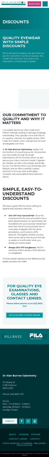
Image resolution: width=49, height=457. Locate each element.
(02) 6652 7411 (17, 394)
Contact (9, 421)
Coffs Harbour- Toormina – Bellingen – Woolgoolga (24, 444)
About (12, 434)
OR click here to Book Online (24, 315)
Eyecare (35, 434)
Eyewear (24, 434)
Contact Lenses (18, 439)
